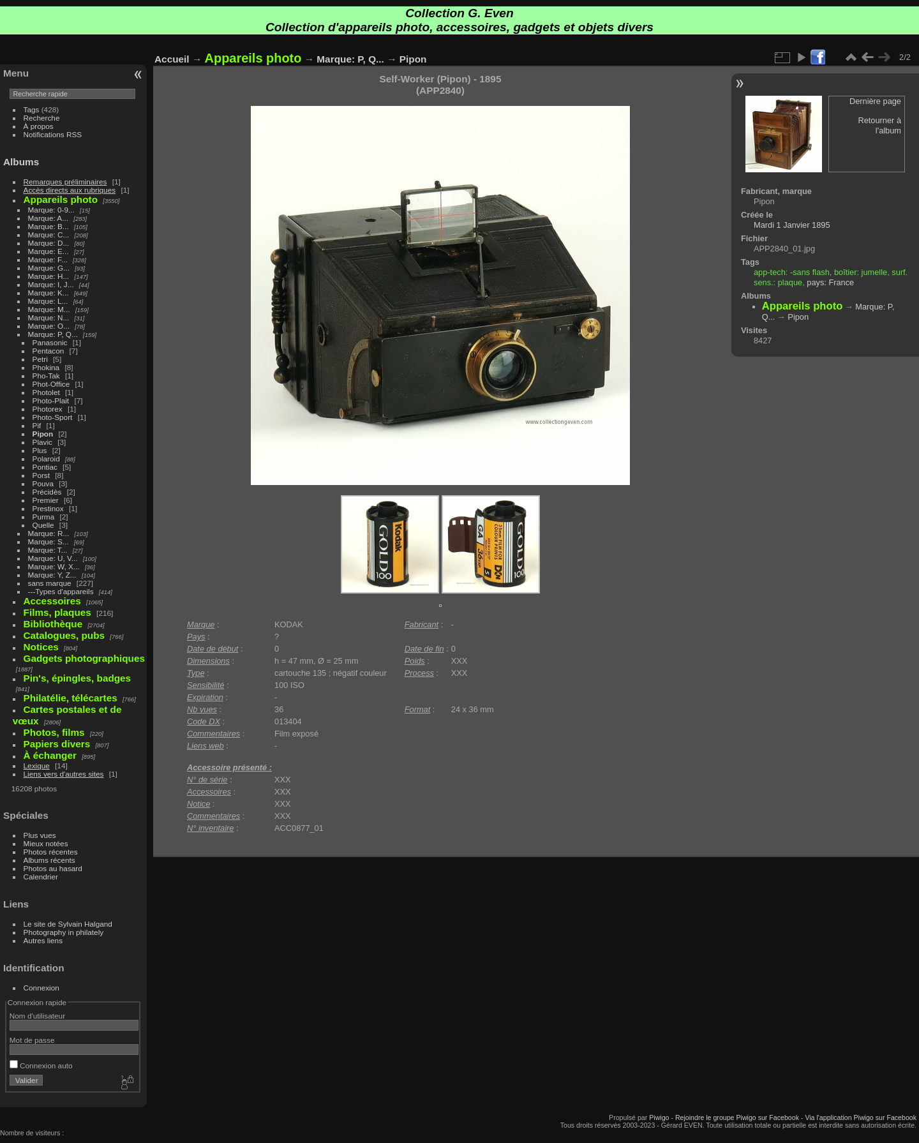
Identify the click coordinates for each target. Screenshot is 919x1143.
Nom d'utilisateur (37, 1016)
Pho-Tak (46, 375)
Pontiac (45, 467)
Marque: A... (48, 218)
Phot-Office (51, 384)
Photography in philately (64, 932)
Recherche (42, 118)
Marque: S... (48, 541)
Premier (46, 500)
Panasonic (50, 342)
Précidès (47, 492)
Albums (21, 161)
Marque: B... (48, 226)
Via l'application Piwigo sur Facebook (860, 1117)
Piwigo (659, 1117)
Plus (40, 450)
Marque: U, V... (53, 558)
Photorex (48, 409)
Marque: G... (49, 268)
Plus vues (40, 835)
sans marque (49, 583)
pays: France (830, 282)
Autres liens (43, 940)
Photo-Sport (53, 417)
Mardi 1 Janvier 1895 (792, 225)
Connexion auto (41, 1065)
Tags (32, 109)
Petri (40, 359)
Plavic (42, 442)
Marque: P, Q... (53, 334)
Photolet (46, 392)
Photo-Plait (51, 400)
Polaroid (46, 458)
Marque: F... (48, 259)
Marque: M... (49, 309)
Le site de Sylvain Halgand (68, 924)
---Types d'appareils (61, 591)
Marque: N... (49, 317)
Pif (37, 425)
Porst (41, 475)
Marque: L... (48, 301)
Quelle (43, 525)
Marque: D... (49, 243)
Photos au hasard (53, 868)
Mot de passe (32, 1040)
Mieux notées (46, 843)
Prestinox (48, 508)
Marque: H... (49, 276)
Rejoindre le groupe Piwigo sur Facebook (737, 1117)
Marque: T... (48, 550)
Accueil (172, 59)
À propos (39, 126)
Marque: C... (49, 234)
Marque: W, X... (54, 566)
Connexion (41, 987)
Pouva (43, 483)
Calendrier (41, 876)
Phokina (46, 367)
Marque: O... (49, 326)
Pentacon (48, 351)
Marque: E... (48, 251)
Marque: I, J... (51, 284)
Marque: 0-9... (51, 209)
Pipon (43, 434)
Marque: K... (48, 292)
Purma (44, 516)
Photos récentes (51, 852)
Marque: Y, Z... (52, 575)
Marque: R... (49, 533)
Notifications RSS (53, 134)
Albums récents (49, 860)
